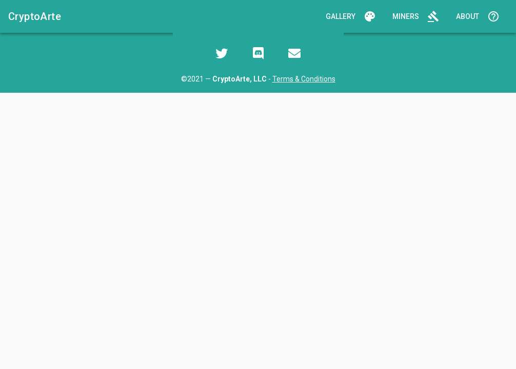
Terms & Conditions (303, 79)
